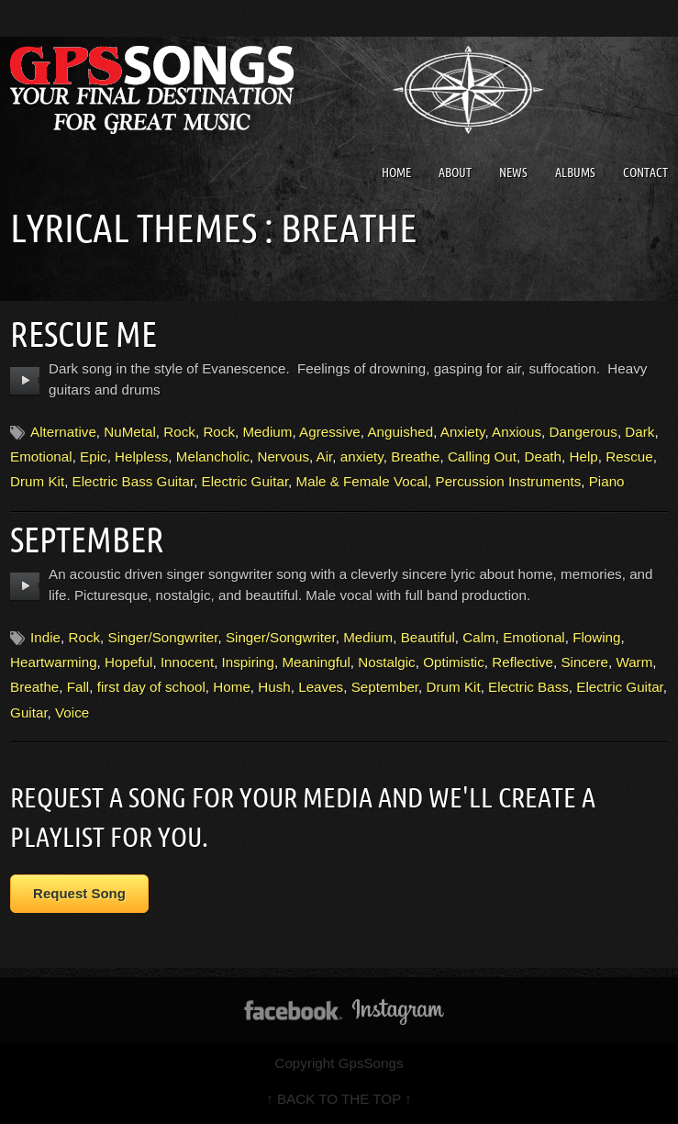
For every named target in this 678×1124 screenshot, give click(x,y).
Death (543, 456)
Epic (93, 456)
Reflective (522, 662)
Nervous (283, 456)
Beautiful (428, 637)
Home (396, 172)
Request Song (79, 893)
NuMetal (130, 432)
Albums (575, 172)
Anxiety (462, 432)
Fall (78, 687)
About (455, 172)
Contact (645, 172)
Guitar (29, 712)
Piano (607, 481)
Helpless (141, 456)
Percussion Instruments (509, 481)
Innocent (187, 662)
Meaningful (316, 662)
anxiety (361, 456)
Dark (639, 432)
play (25, 381)
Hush (274, 687)
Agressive (330, 432)
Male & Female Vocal (362, 481)
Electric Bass (528, 687)
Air (325, 456)
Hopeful (128, 662)
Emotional (41, 456)
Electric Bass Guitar (133, 481)
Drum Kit (37, 481)
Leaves (320, 687)
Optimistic (453, 662)
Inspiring (248, 662)
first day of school (151, 687)
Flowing (596, 637)
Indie (45, 637)
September (87, 539)
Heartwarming (53, 662)
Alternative (63, 432)
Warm (634, 662)
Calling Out (482, 456)
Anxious (516, 432)
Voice (72, 712)
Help (583, 456)
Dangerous (583, 432)
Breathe (415, 456)
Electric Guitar (245, 481)
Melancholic (213, 456)
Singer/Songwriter (163, 637)
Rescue (629, 456)
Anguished (400, 432)
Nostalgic (386, 662)
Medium (267, 432)
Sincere (584, 662)
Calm (478, 637)
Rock (179, 432)
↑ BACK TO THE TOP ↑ (339, 1099)
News (513, 172)
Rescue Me (83, 334)
